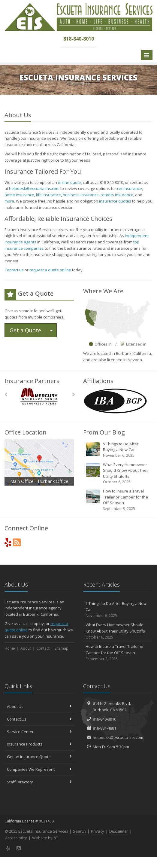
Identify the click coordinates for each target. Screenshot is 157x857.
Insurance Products (39, 744)
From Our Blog (104, 432)
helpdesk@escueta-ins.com (34, 188)
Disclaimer (118, 831)
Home (10, 648)
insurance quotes (115, 201)
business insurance (81, 194)
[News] (17, 542)
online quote (69, 182)
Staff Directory (39, 782)
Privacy (97, 831)
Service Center (39, 731)
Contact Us (39, 719)
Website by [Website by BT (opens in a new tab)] (45, 837)
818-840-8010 (104, 719)
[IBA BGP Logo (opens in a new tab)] (118, 401)
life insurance (48, 194)
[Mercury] (39, 396)
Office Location (26, 432)
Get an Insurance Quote (39, 756)
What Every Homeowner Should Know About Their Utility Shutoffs (118, 473)
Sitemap (61, 648)
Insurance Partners (32, 381)
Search (79, 831)
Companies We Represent (39, 769)
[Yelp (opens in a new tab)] (8, 542)
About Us (39, 706)
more (9, 201)
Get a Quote (25, 330)
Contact (43, 648)
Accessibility (16, 837)
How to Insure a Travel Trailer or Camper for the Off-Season (118, 499)
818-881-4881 (104, 728)
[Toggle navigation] (146, 55)
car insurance (129, 188)
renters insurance (117, 194)
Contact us (14, 270)
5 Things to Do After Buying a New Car (118, 449)
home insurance (19, 194)
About (25, 648)
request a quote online (50, 270)
